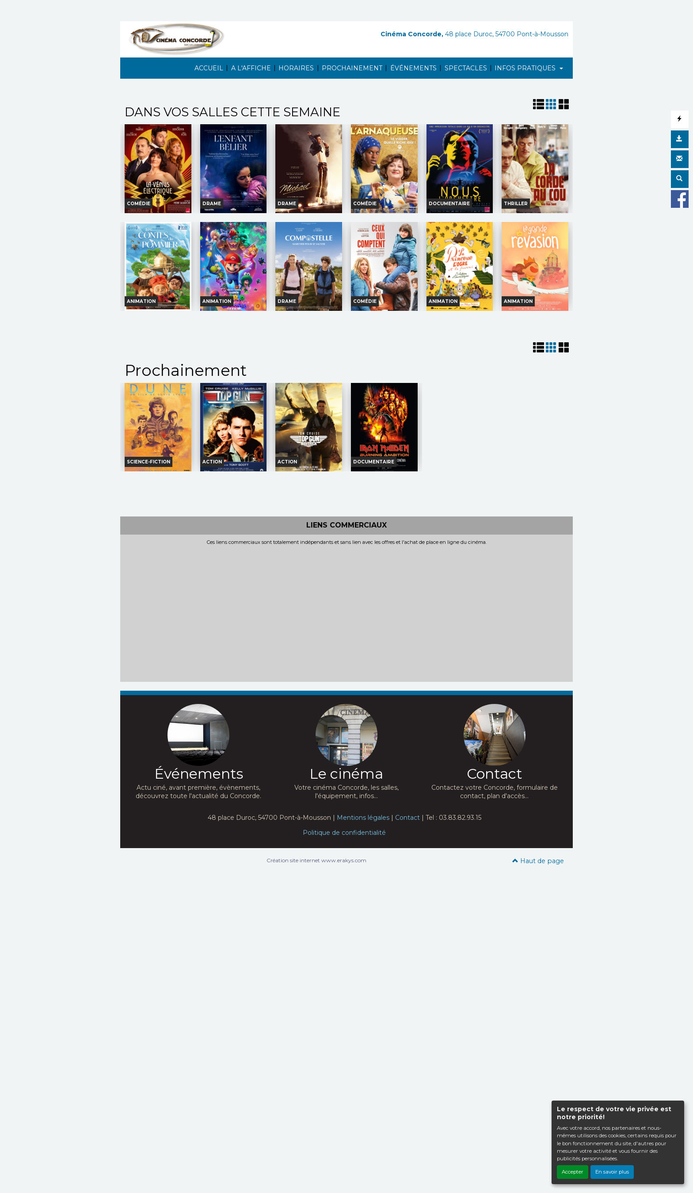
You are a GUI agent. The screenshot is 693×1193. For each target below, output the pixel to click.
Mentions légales (363, 818)
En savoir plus (612, 1172)
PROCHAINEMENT (352, 68)
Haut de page (538, 861)
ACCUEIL (208, 68)
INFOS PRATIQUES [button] (526, 68)
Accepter (572, 1172)
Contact (407, 818)
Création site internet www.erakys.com (316, 860)
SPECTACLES (466, 68)
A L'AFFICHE (251, 68)
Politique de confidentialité (344, 833)
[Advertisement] (346, 612)
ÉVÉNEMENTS (413, 68)
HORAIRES (296, 68)
